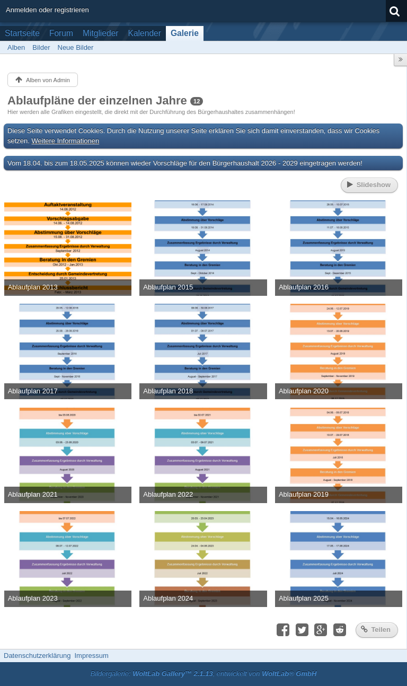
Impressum (91, 655)
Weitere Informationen (66, 141)
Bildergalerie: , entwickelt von (204, 674)
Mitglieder (101, 33)
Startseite (22, 33)
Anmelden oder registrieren (47, 10)
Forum (61, 33)
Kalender (144, 33)
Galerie (185, 33)
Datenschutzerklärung (37, 655)
